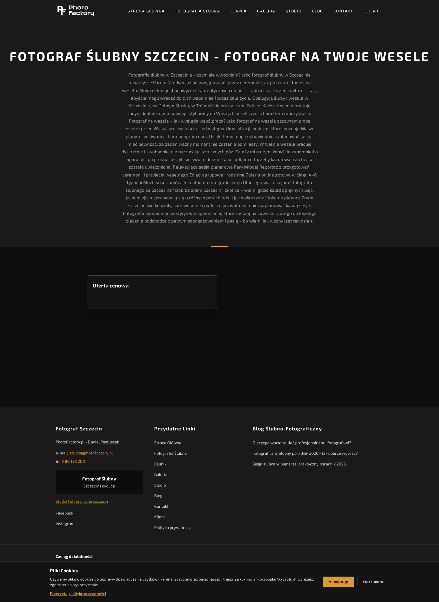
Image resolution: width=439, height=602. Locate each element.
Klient (371, 10)
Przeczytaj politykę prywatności (78, 593)
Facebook (64, 514)
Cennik (239, 10)
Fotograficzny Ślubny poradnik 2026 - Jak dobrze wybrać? (305, 455)
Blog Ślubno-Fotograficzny (287, 430)
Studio (294, 10)
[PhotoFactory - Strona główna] (75, 10)
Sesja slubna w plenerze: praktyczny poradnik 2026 (299, 466)
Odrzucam (373, 582)
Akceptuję (338, 582)
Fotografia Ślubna (197, 10)
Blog (317, 10)
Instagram (65, 525)
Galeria (266, 10)
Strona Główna (146, 10)
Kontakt (343, 10)
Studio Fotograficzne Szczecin (82, 503)
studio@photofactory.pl (91, 455)
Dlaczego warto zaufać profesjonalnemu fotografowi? (302, 444)
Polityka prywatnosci (173, 529)
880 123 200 (73, 463)
